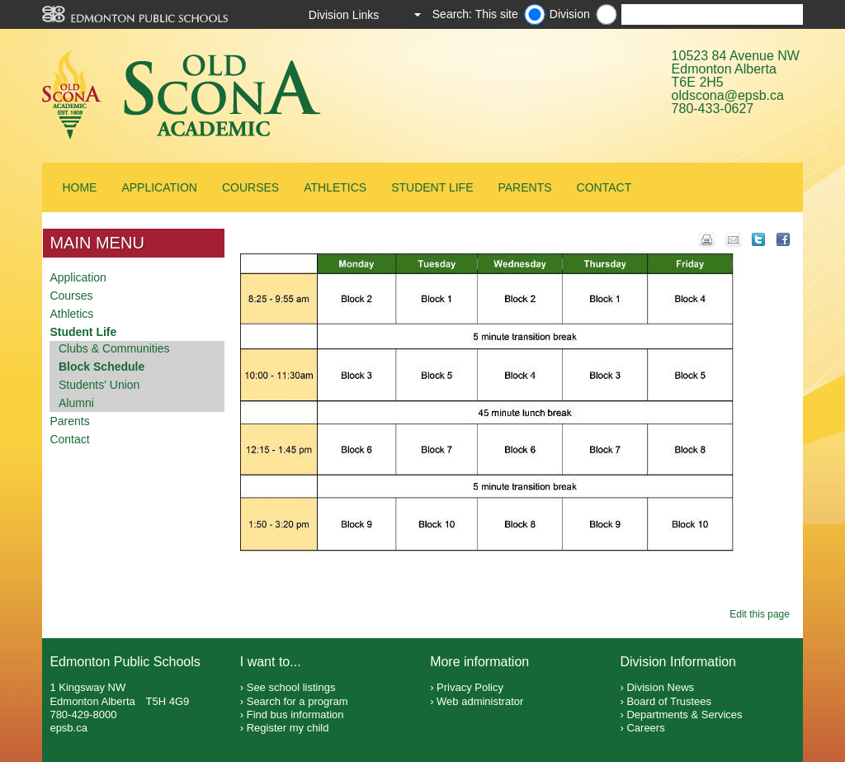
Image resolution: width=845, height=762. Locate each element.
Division (570, 14)
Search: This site (475, 14)
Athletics (335, 187)
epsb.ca (68, 728)
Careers (645, 728)
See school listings (291, 687)
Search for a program (297, 701)
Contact (604, 187)
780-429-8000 (83, 714)
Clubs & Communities (114, 348)
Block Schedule (101, 366)
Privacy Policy (470, 687)
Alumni (76, 402)
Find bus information (295, 714)
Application (159, 187)
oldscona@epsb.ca (728, 95)
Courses (250, 187)
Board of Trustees (668, 701)
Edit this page (762, 614)
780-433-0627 (713, 109)
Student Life (432, 187)
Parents (524, 187)
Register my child (288, 728)
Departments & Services (684, 714)
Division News (660, 687)
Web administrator (480, 701)
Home (79, 187)
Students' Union (99, 384)
